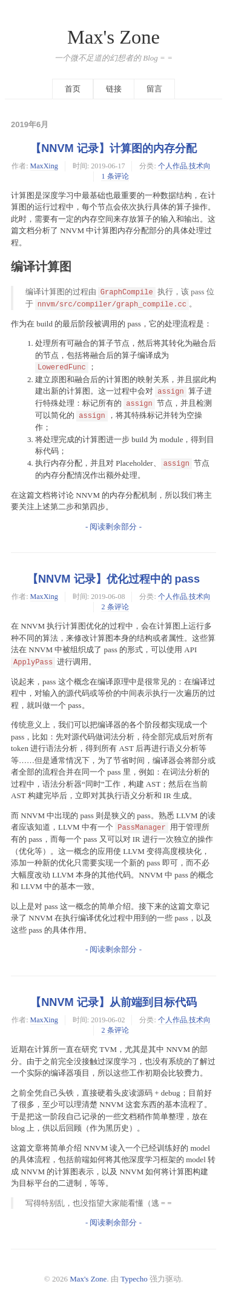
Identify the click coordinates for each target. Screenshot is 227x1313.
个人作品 (172, 166)
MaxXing (44, 166)
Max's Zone (113, 37)
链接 (114, 88)
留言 (154, 88)
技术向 (200, 166)
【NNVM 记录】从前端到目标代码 (113, 1002)
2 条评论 (114, 607)
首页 (73, 88)
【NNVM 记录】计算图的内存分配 (113, 148)
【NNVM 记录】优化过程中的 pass (113, 579)
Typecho (134, 1278)
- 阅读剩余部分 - (113, 526)
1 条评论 (114, 176)
